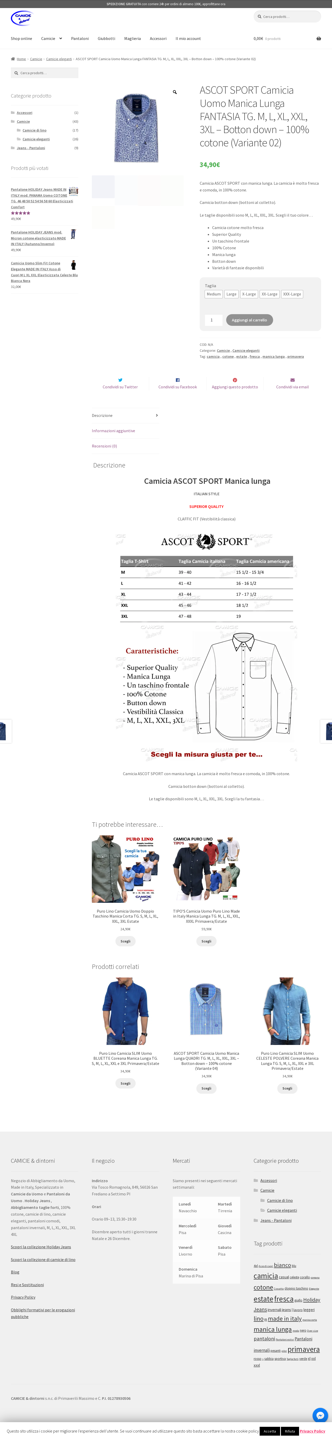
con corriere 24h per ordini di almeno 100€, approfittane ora (166, 4)
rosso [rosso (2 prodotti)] (257, 1369)
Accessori (158, 38)
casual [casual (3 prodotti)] (284, 1288)
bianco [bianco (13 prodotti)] (282, 1275)
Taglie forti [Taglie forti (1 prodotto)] (293, 1370)
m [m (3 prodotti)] (265, 1330)
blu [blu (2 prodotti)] (294, 1277)
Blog (15, 1282)
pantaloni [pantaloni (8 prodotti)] (264, 1349)
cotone (228, 356)
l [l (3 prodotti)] (292, 1320)
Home (21, 59)
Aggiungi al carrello (249, 319)
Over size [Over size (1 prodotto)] (312, 1341)
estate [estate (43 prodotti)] (263, 1310)
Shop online (21, 38)
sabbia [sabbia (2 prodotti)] (269, 1369)
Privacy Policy (23, 1308)
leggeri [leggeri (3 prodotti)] (309, 1320)
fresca (255, 356)
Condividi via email (292, 397)
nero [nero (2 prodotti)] (303, 1341)
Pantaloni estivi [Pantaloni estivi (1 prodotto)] (285, 1350)
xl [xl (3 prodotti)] (309, 1369)
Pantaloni (80, 38)
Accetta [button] (270, 1431)
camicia (213, 356)
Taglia (210, 285)
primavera (295, 356)
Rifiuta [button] (290, 1431)
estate (241, 356)
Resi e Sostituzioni (27, 1295)
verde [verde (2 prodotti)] (303, 1369)
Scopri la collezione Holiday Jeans (41, 1257)
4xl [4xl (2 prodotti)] (256, 1277)
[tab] (125, 427)
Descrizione (102, 426)
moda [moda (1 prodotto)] (296, 1341)
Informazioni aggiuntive (113, 441)
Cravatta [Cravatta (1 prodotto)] (279, 1300)
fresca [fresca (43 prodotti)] (284, 1310)
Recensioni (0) (104, 456)
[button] (214, 294)
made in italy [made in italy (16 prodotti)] (285, 1329)
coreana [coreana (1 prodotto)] (315, 1288)
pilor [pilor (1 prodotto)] (284, 1362)
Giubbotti (106, 38)
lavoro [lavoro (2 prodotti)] (298, 1321)
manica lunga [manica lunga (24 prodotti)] (273, 1340)
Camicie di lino (34, 130)
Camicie (48, 38)
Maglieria (132, 38)
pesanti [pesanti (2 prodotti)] (276, 1361)
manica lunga (273, 356)
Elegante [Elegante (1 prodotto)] (314, 1300)
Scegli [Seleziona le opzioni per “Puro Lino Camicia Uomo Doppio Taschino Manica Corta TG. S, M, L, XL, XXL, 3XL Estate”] (125, 952)
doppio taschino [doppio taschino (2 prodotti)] (296, 1299)
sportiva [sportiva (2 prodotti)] (280, 1369)
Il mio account (188, 38)
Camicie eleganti (59, 59)
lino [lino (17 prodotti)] (259, 1329)
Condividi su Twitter (120, 397)
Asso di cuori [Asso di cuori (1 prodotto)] (266, 1277)
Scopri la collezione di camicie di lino (43, 1270)
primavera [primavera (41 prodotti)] (304, 1360)
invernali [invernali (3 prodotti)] (274, 1320)
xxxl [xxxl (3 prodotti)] (257, 1376)
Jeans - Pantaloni (31, 148)
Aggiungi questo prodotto (235, 397)
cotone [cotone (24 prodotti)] (263, 1298)
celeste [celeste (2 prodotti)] (294, 1288)
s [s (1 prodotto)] (263, 1370)
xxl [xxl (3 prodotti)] (313, 1369)
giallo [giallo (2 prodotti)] (298, 1311)
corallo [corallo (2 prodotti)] (305, 1288)
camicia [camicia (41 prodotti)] (266, 1287)
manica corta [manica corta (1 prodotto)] (309, 1330)
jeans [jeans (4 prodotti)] (286, 1320)
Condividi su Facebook (177, 397)
